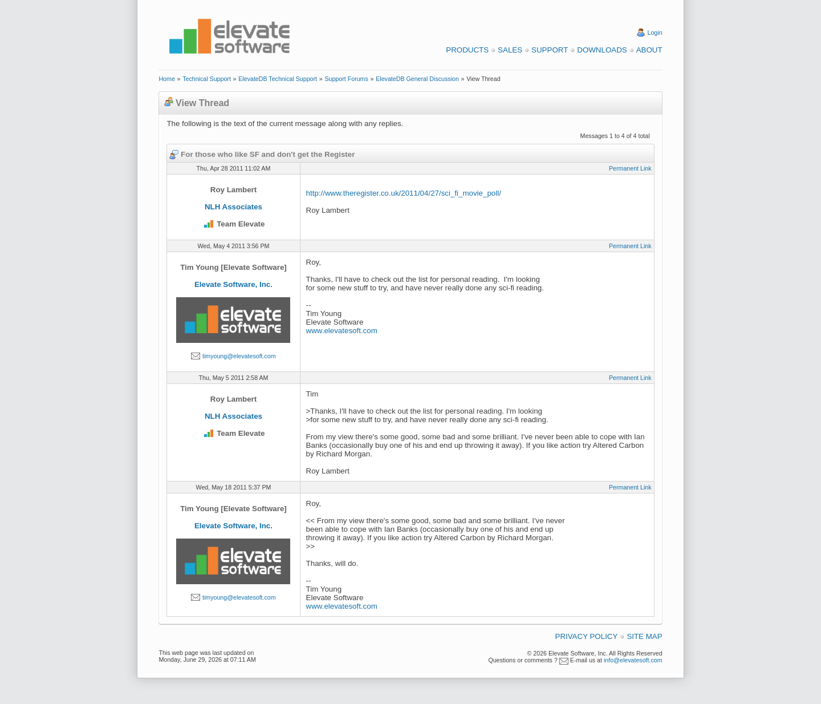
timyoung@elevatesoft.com (239, 356)
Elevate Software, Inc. (233, 284)
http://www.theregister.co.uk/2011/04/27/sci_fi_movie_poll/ (403, 193)
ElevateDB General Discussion (417, 78)
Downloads (602, 50)
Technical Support (206, 78)
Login (655, 32)
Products (467, 50)
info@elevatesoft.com (633, 660)
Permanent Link (630, 168)
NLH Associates (233, 207)
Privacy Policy (586, 636)
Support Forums (346, 78)
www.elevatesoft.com (341, 330)
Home (166, 78)
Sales (510, 50)
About (649, 50)
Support (549, 50)
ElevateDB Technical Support (277, 78)
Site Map (644, 636)
